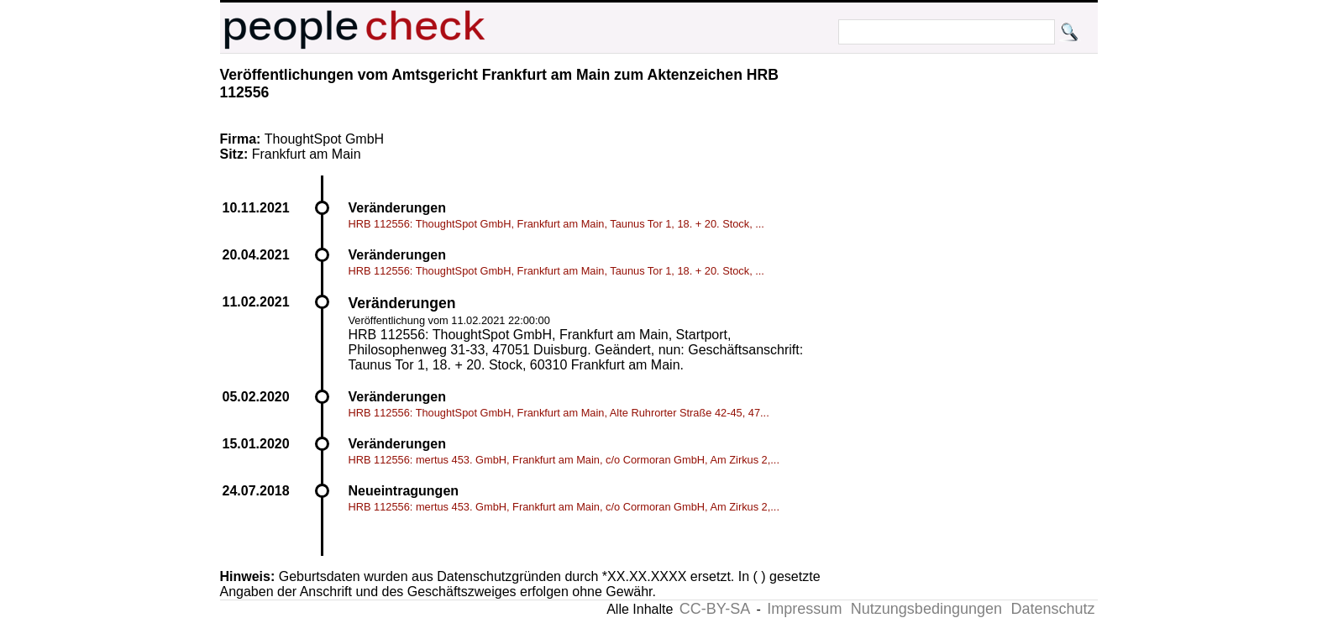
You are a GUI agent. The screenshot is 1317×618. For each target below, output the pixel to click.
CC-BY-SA (714, 608)
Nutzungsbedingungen (926, 608)
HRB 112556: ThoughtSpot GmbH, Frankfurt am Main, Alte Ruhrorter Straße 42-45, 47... (559, 412)
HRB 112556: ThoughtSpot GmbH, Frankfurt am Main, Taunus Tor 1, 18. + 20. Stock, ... (556, 223)
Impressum (804, 608)
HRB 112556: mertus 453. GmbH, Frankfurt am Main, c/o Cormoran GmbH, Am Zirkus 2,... (564, 459)
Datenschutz (1052, 608)
